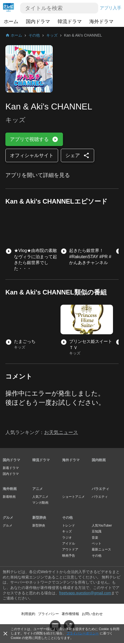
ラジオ (67, 537)
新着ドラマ (11, 468)
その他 (67, 518)
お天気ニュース (61, 432)
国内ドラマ (38, 21)
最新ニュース (101, 549)
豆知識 (96, 531)
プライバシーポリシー (82, 633)
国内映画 (99, 460)
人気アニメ (40, 497)
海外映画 (10, 489)
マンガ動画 (40, 503)
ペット (96, 543)
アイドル (68, 543)
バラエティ (100, 489)
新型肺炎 (39, 518)
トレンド (68, 525)
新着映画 (9, 497)
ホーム (11, 21)
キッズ (67, 531)
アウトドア (70, 549)
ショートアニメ (73, 497)
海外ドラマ (101, 21)
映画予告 (68, 555)
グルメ (8, 518)
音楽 (95, 537)
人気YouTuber (102, 525)
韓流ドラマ (70, 21)
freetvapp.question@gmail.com (85, 593)
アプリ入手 (110, 8)
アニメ (37, 489)
